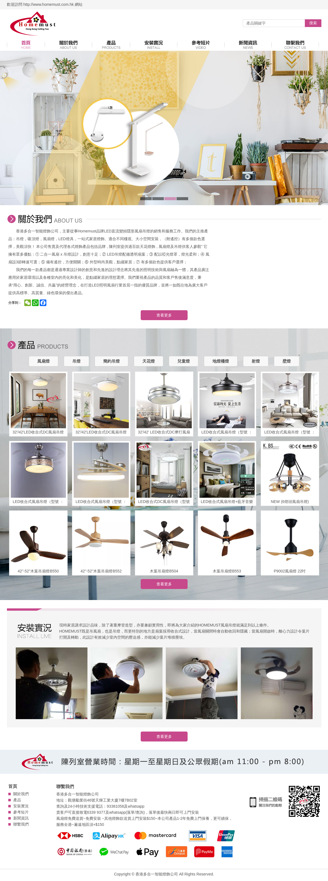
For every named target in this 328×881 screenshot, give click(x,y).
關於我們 (21, 794)
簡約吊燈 (111, 361)
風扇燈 (43, 361)
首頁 (12, 786)
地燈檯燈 (220, 361)
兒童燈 (183, 361)
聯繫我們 (21, 824)
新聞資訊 (21, 818)
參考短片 (21, 812)
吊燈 (76, 361)
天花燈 (148, 361)
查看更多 (164, 315)
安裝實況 (21, 806)
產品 (17, 800)
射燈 (256, 361)
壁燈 (286, 361)
